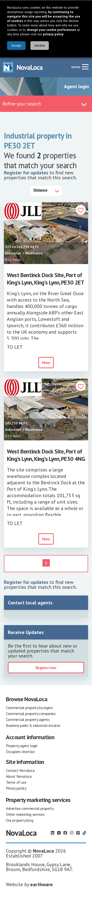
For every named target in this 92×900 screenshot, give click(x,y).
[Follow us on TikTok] (84, 833)
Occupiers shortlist (20, 751)
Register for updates (26, 172)
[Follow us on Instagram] (71, 833)
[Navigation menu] (85, 66)
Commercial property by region (29, 707)
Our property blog (19, 820)
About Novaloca (18, 776)
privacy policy (53, 34)
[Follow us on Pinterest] (78, 833)
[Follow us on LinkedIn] (52, 833)
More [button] (46, 362)
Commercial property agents (28, 719)
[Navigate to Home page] (23, 67)
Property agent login (22, 745)
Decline (39, 45)
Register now (46, 667)
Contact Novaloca (20, 770)
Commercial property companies (30, 713)
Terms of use (16, 782)
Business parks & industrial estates (33, 725)
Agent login (76, 86)
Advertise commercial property (29, 808)
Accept (16, 45)
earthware (41, 884)
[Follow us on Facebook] (65, 833)
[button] (80, 210)
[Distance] (46, 191)
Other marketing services (25, 814)
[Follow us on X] (59, 833)
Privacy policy (16, 788)
